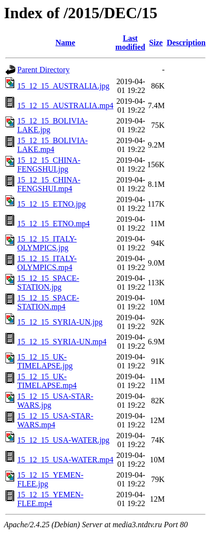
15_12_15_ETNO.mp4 (53, 223)
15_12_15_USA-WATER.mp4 (65, 459)
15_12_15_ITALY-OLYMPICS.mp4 (47, 262)
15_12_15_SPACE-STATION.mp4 (48, 302)
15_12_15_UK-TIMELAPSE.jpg (44, 361)
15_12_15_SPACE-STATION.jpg (48, 282)
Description (186, 42)
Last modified (130, 42)
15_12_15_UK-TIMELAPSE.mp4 (46, 381)
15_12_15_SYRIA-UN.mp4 (61, 341)
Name (65, 42)
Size (156, 42)
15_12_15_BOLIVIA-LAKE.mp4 (52, 144)
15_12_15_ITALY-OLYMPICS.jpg (47, 243)
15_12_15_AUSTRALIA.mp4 (65, 105)
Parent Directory (43, 69)
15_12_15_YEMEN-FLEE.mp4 (50, 499)
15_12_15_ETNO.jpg (51, 204)
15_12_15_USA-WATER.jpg (63, 440)
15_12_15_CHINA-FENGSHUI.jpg (48, 164)
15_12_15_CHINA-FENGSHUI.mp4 (48, 184)
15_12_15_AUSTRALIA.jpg (63, 86)
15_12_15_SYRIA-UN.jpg (60, 322)
